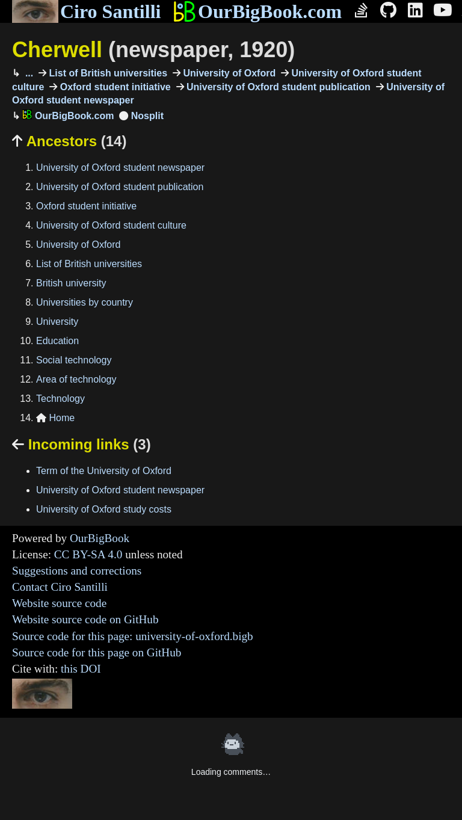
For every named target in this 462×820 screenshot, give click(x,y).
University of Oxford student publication (277, 87)
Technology (60, 398)
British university (71, 283)
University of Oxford (228, 73)
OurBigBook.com (257, 11)
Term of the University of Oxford (103, 471)
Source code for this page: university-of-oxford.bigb (132, 636)
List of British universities (106, 73)
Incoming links (81, 444)
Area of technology (76, 379)
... (27, 73)
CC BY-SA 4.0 (88, 554)
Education (57, 341)
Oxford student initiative (113, 87)
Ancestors (69, 141)
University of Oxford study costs (103, 509)
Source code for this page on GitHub (96, 652)
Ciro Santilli (86, 11)
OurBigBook (99, 538)
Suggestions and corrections (76, 570)
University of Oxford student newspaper (120, 167)
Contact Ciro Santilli (60, 587)
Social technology (73, 360)
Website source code (59, 603)
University (57, 321)
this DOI (81, 668)
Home (55, 418)
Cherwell (153, 49)
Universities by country (84, 302)
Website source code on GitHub (85, 619)
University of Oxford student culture (111, 225)
